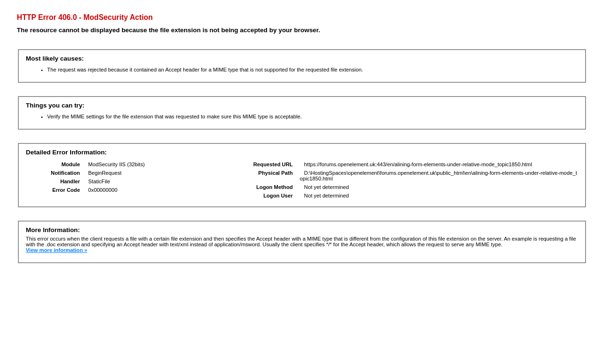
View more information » (57, 250)
